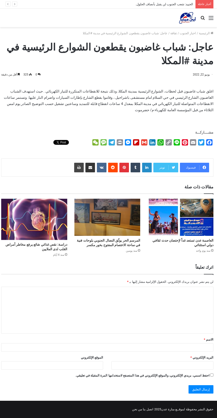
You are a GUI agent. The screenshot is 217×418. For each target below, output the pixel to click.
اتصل (149, 409)
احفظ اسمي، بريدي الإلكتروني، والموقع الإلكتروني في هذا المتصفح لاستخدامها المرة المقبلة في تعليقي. (142, 375)
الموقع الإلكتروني (92, 357)
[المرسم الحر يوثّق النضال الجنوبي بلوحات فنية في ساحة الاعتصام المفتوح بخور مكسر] (107, 217)
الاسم (208, 339)
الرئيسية (206, 33)
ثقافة (173, 33)
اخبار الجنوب (188, 33)
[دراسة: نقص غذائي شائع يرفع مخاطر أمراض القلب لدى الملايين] (34, 219)
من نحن (137, 409)
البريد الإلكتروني (201, 357)
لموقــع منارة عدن (173, 409)
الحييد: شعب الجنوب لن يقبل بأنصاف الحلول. (164, 4)
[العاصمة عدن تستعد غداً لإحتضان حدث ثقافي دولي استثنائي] (180, 217)
